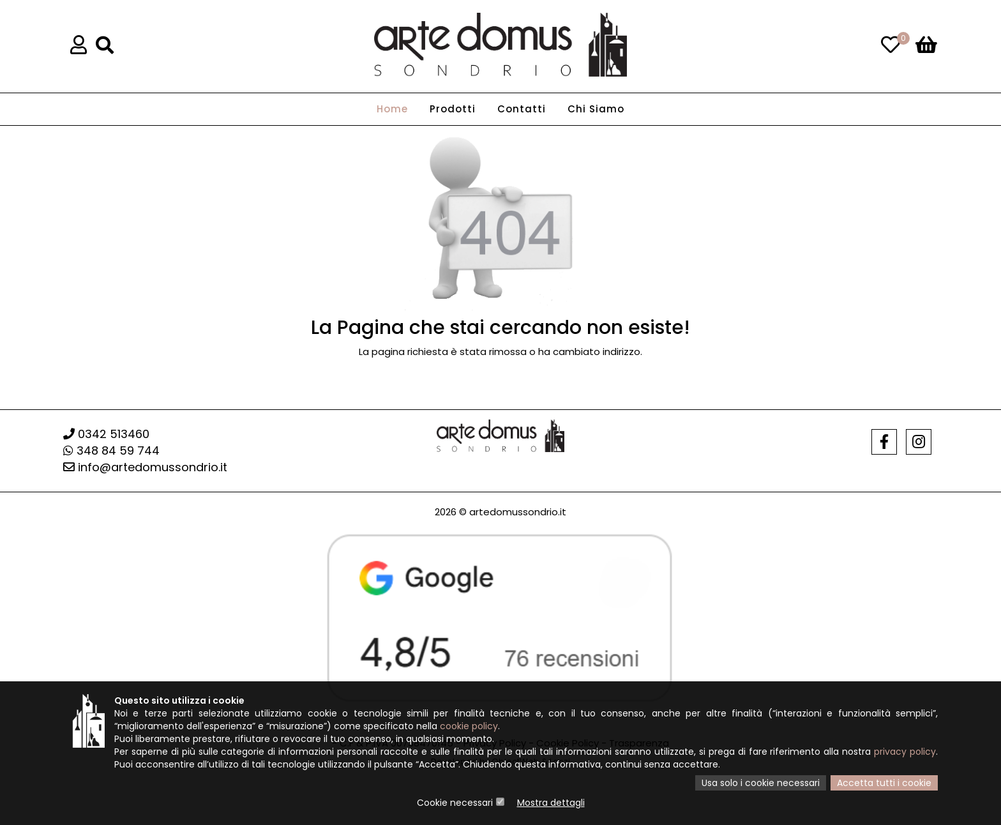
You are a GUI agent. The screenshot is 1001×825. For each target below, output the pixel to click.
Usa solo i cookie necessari (761, 782)
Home (392, 109)
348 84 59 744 (111, 450)
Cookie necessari (455, 802)
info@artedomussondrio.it (145, 467)
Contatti (521, 109)
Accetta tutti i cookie (884, 782)
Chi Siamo (596, 109)
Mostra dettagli (551, 802)
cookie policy (469, 726)
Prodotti (453, 109)
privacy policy (905, 751)
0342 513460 (106, 434)
